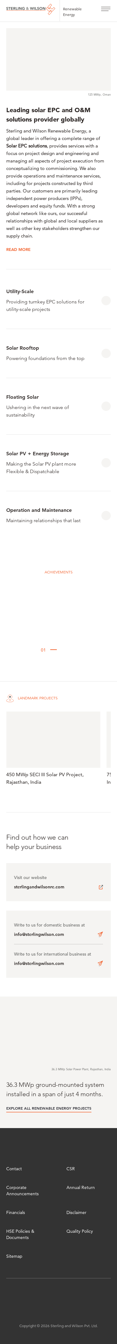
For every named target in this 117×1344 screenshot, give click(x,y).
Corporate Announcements (22, 1191)
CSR (70, 1169)
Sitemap (14, 1256)
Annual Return (80, 1187)
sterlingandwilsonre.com (39, 887)
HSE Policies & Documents (20, 1234)
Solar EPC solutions (26, 146)
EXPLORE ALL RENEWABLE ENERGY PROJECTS (48, 1108)
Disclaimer (76, 1212)
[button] (30, 650)
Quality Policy (79, 1231)
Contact (14, 1169)
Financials (15, 1212)
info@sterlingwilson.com (39, 934)
